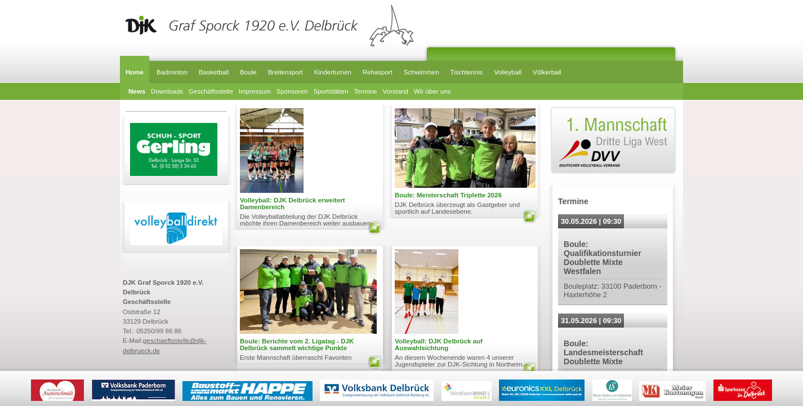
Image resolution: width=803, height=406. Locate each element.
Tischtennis (466, 72)
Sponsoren (292, 91)
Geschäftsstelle (211, 91)
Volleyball (507, 72)
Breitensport (285, 72)
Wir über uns (432, 91)
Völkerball (547, 72)
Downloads (167, 91)
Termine (365, 91)
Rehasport (377, 72)
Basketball (214, 72)
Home (135, 72)
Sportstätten (330, 91)
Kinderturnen (332, 72)
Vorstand (395, 91)
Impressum (255, 91)
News (136, 91)
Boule (248, 72)
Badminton (172, 72)
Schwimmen (421, 72)
